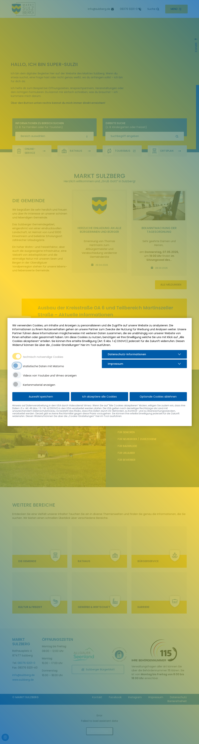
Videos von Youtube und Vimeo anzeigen (50, 375)
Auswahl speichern (41, 396)
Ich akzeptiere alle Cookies (99, 396)
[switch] (16, 365)
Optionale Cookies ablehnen (158, 396)
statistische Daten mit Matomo (43, 366)
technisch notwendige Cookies (43, 357)
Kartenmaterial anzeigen (39, 385)
